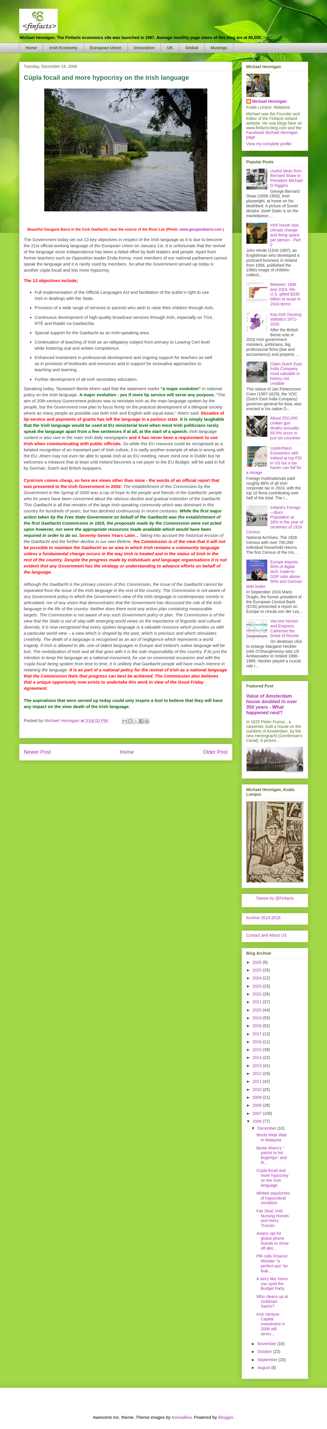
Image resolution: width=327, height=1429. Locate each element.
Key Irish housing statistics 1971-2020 (285, 319)
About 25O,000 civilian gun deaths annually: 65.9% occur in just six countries (285, 428)
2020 (257, 1010)
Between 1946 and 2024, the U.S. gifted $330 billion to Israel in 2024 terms (285, 294)
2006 (257, 1121)
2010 (257, 1089)
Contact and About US (266, 935)
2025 (257, 970)
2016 (257, 1041)
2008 (257, 1105)
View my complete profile (268, 144)
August (264, 1367)
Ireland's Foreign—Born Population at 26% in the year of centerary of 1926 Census (274, 519)
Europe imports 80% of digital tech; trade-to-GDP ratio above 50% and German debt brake (274, 574)
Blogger (225, 1417)
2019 (257, 1018)
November (267, 1343)
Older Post (215, 752)
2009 (257, 1097)
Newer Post (37, 752)
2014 (257, 1057)
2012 (257, 1073)
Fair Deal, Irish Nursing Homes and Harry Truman (272, 1218)
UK (170, 47)
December (267, 1128)
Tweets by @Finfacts (275, 898)
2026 (257, 962)
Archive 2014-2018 (263, 917)
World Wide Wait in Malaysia (271, 1137)
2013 (257, 1065)
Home (31, 47)
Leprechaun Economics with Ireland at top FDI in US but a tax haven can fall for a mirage (274, 460)
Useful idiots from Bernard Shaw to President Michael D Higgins (286, 178)
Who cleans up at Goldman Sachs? (272, 1301)
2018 (257, 1025)
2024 (257, 978)
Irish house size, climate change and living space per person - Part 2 (285, 235)
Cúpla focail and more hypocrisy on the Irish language (272, 1177)
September (267, 1359)
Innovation (144, 47)
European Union (105, 47)
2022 (257, 994)
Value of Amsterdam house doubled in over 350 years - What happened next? (271, 704)
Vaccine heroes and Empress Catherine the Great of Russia (284, 628)
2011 (257, 1081)
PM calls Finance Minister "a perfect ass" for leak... (272, 1263)
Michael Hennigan (269, 101)
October (265, 1351)
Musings (219, 47)
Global (191, 47)
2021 (257, 1002)
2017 (257, 1034)
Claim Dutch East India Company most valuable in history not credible (286, 374)
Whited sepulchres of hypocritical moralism (273, 1198)
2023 (257, 986)
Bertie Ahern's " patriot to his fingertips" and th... (271, 1155)
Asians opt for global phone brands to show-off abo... (273, 1240)
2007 (257, 1113)
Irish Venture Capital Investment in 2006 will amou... (270, 1324)
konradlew (182, 1417)
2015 (257, 1049)
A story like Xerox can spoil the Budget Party (272, 1283)
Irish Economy (63, 47)
